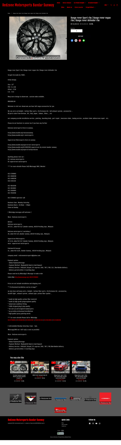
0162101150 (39, 325)
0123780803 (12, 325)
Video (77, 7)
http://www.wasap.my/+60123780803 (26, 282)
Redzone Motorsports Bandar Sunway (30, 7)
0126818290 (30, 325)
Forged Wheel (80, 12)
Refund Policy (68, 441)
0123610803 (48, 325)
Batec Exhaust (76, 3)
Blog (63, 427)
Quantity (73, 33)
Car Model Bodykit (89, 3)
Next (66, 43)
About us (84, 7)
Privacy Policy (61, 441)
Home (67, 3)
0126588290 (21, 325)
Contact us (64, 431)
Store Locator (94, 7)
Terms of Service (54, 441)
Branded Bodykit (68, 7)
